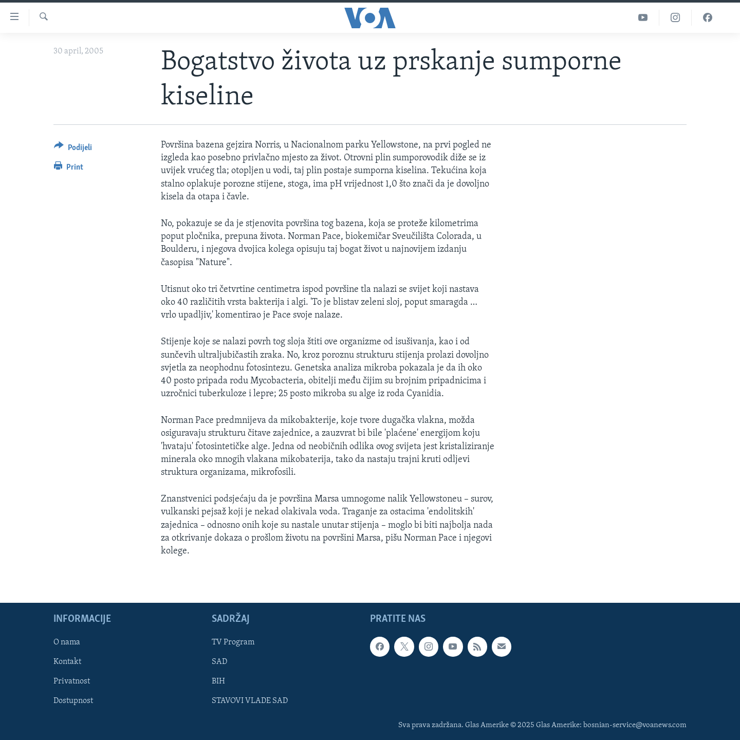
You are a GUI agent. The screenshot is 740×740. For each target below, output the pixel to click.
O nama (66, 642)
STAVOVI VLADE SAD (250, 701)
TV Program (233, 642)
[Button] (73, 149)
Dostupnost (73, 701)
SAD (219, 662)
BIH (218, 682)
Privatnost (71, 682)
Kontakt (67, 662)
